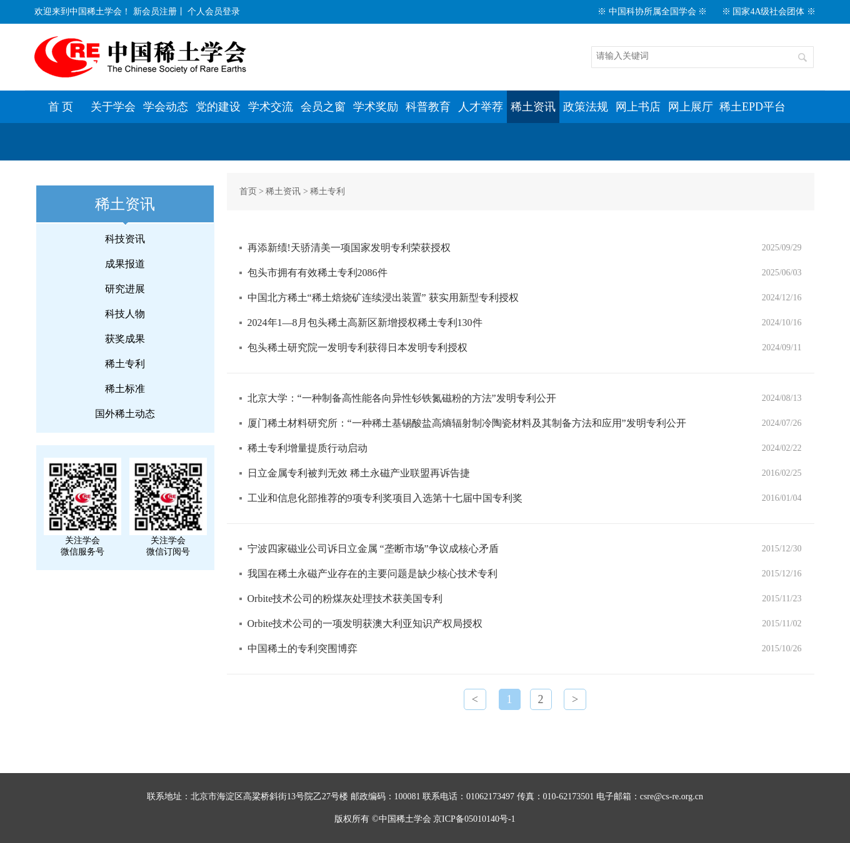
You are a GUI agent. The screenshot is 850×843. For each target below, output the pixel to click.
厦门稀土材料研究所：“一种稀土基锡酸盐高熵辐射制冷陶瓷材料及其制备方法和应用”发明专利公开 (467, 423)
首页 (248, 191)
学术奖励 (375, 107)
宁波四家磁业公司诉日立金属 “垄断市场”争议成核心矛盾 (373, 548)
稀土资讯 (533, 107)
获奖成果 (125, 338)
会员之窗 (323, 107)
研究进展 (125, 288)
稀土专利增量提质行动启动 (308, 448)
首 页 (61, 107)
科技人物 (125, 313)
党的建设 (218, 107)
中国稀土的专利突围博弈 (303, 648)
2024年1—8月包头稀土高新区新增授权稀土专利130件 (365, 322)
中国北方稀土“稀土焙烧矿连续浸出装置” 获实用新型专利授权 (383, 297)
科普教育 (428, 107)
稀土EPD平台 (752, 107)
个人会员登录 (214, 11)
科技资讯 (125, 239)
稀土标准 (125, 388)
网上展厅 (690, 107)
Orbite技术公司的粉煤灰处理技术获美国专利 (345, 598)
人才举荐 (480, 107)
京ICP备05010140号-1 (474, 819)
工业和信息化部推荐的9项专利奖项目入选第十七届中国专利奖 (385, 498)
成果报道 (125, 264)
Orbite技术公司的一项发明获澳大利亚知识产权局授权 (365, 623)
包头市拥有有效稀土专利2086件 (318, 272)
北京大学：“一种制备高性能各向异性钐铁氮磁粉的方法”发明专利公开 (402, 398)
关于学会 (113, 107)
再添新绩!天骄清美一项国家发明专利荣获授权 (349, 247)
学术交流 (270, 107)
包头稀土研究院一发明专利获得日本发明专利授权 (358, 347)
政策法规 (585, 107)
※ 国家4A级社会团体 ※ (769, 11)
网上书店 (638, 107)
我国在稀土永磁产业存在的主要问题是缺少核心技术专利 (373, 573)
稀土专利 (125, 363)
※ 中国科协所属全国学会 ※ (652, 11)
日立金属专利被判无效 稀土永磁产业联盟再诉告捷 (359, 473)
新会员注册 (155, 11)
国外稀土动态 (125, 413)
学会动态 (165, 107)
